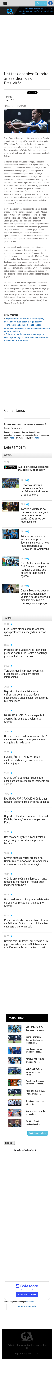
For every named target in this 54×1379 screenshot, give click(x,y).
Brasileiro (9, 1143)
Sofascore (30, 1302)
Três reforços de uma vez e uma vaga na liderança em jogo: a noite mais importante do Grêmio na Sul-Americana (26, 337)
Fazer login (41, 3)
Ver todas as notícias (37, 1133)
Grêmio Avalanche (27, 1306)
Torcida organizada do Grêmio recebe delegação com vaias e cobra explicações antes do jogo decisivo (27, 328)
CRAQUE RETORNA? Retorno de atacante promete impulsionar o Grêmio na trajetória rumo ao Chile (36, 11)
